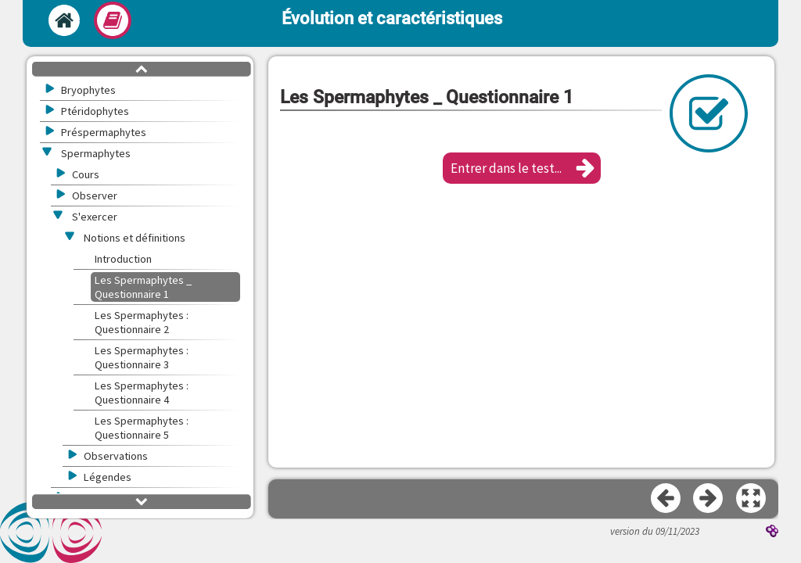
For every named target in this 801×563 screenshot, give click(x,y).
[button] (522, 168)
